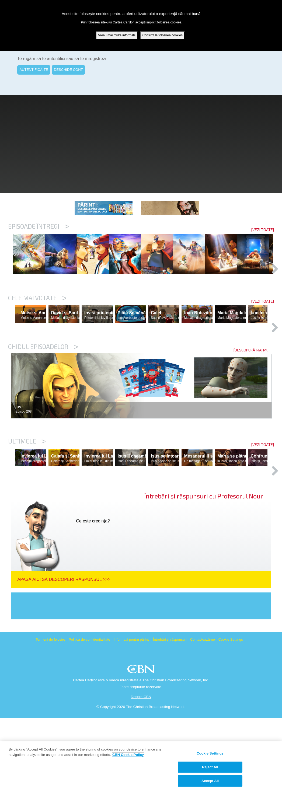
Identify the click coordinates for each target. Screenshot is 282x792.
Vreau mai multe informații (116, 35)
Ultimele (27, 492)
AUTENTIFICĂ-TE (33, 70)
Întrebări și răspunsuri (170, 714)
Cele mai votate (37, 325)
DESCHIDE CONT (68, 70)
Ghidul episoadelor (43, 397)
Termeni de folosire (50, 714)
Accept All (210, 781)
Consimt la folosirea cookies (162, 35)
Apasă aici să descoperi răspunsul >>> (63, 653)
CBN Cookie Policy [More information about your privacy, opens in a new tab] (128, 755)
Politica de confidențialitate (89, 714)
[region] (141, 766)
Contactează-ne (202, 714)
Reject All (210, 767)
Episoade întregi (38, 226)
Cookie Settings (230, 714)
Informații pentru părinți (131, 714)
